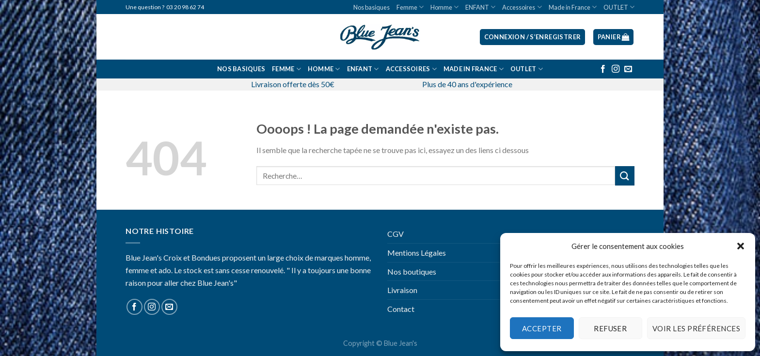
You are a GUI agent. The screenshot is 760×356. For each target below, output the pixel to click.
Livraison (402, 289)
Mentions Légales (416, 252)
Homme (444, 7)
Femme (410, 7)
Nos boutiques (411, 271)
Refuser (610, 328)
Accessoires (521, 7)
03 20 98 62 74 (185, 7)
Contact (400, 308)
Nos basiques (371, 7)
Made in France (573, 7)
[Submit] (624, 175)
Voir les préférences (696, 328)
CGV (395, 233)
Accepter (542, 328)
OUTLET (618, 7)
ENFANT (480, 7)
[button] (740, 246)
